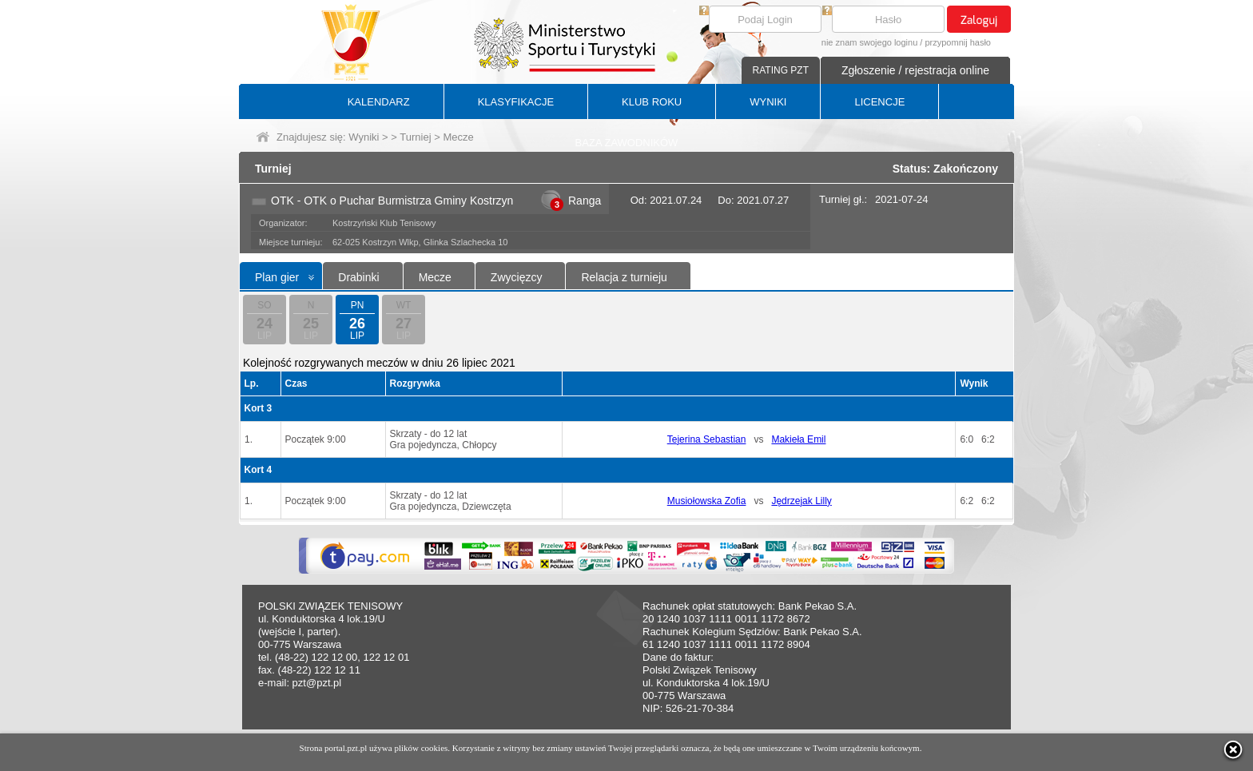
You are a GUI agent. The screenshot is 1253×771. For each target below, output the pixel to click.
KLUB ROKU (652, 102)
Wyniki (363, 137)
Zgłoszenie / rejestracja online (915, 70)
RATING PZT (781, 70)
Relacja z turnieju (623, 277)
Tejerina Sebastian (706, 439)
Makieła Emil (798, 439)
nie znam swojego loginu (869, 42)
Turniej (415, 137)
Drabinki (358, 277)
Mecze (435, 277)
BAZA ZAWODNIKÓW (626, 143)
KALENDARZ (379, 102)
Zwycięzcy (517, 277)
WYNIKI (768, 102)
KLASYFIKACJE (516, 102)
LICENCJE (879, 102)
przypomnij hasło (958, 42)
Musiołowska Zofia (706, 501)
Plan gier (277, 277)
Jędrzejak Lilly (801, 501)
